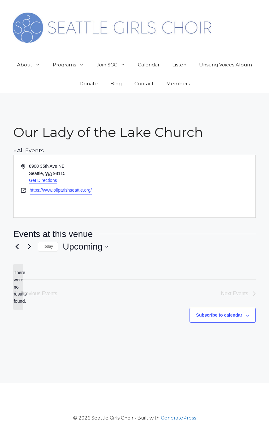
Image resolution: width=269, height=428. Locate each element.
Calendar (149, 65)
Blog (116, 84)
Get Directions (43, 180)
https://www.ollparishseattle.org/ (61, 190)
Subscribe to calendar (219, 315)
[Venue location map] (194, 186)
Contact (144, 84)
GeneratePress (178, 418)
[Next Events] (29, 247)
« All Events (28, 150)
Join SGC (114, 64)
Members (178, 84)
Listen (179, 65)
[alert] (18, 287)
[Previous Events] (17, 247)
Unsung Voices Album (225, 65)
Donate (88, 84)
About (31, 64)
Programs (71, 64)
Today (48, 246)
